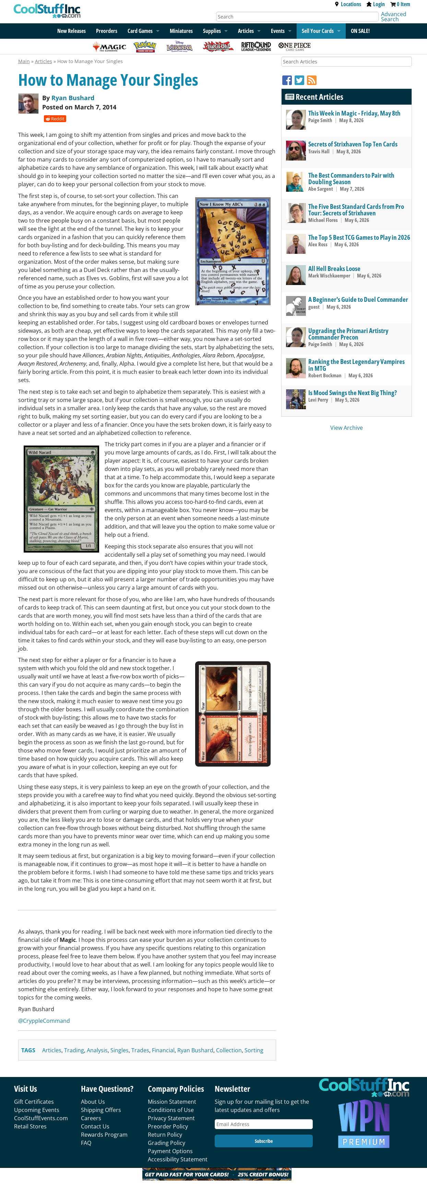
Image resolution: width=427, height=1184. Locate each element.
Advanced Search (393, 16)
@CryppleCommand (44, 1021)
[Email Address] (264, 1124)
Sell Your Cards (318, 31)
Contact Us (95, 1126)
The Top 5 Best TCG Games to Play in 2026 (359, 237)
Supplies (212, 31)
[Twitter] (301, 80)
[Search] (297, 17)
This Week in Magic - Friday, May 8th (354, 113)
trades (140, 1050)
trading (74, 1050)
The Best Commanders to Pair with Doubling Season (351, 178)
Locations (347, 4)
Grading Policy (166, 1143)
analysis (97, 1050)
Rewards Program (104, 1134)
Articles (246, 31)
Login (376, 4)
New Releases (71, 31)
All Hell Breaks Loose (334, 268)
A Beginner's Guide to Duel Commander (358, 299)
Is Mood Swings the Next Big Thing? (352, 392)
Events (278, 31)
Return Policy (165, 1134)
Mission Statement (172, 1101)
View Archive (346, 427)
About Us (93, 1101)
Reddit (55, 119)
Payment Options (170, 1151)
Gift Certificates (34, 1101)
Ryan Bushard (72, 98)
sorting (254, 1050)
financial (163, 1050)
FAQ (86, 1143)
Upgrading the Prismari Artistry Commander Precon (348, 334)
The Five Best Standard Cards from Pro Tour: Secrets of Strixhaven (356, 209)
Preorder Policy (168, 1126)
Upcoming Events (36, 1110)
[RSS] (312, 80)
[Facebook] (288, 80)
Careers (91, 1118)
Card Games (140, 31)
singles (119, 1050)
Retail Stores (30, 1126)
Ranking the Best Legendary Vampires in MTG (356, 364)
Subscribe (264, 1141)
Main (24, 61)
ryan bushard (195, 1050)
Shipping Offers (101, 1110)
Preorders (106, 31)
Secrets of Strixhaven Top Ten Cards (353, 144)
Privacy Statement (171, 1118)
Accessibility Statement (177, 1159)
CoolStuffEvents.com (41, 1118)
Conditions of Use (171, 1110)
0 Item (403, 4)
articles (51, 1050)
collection (229, 1050)
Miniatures (181, 31)
